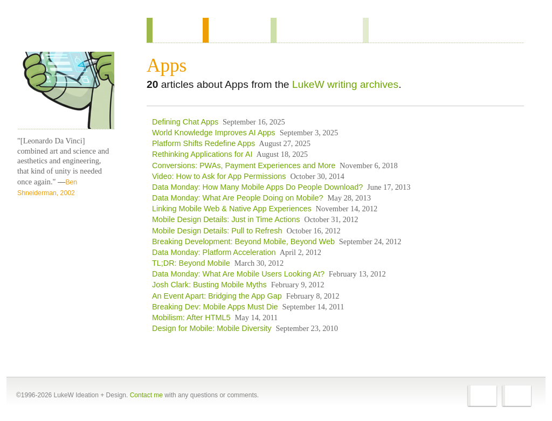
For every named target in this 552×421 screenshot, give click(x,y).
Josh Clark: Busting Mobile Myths (209, 284)
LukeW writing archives (345, 84)
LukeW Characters (65, 90)
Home (62, 31)
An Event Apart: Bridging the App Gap (217, 296)
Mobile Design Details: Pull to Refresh (217, 230)
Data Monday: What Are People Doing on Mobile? (237, 198)
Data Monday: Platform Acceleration (214, 252)
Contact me (146, 395)
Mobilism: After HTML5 (191, 317)
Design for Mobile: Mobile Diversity (212, 328)
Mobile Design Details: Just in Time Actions (226, 219)
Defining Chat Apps (185, 122)
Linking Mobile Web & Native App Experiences (232, 208)
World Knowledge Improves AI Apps (215, 132)
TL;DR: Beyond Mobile (191, 263)
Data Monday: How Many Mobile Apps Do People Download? (257, 187)
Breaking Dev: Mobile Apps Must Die (215, 306)
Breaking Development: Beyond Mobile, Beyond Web (243, 241)
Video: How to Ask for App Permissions (219, 176)
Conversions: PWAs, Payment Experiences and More (243, 165)
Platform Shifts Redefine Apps (203, 143)
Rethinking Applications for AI (202, 154)
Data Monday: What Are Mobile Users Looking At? (238, 274)
